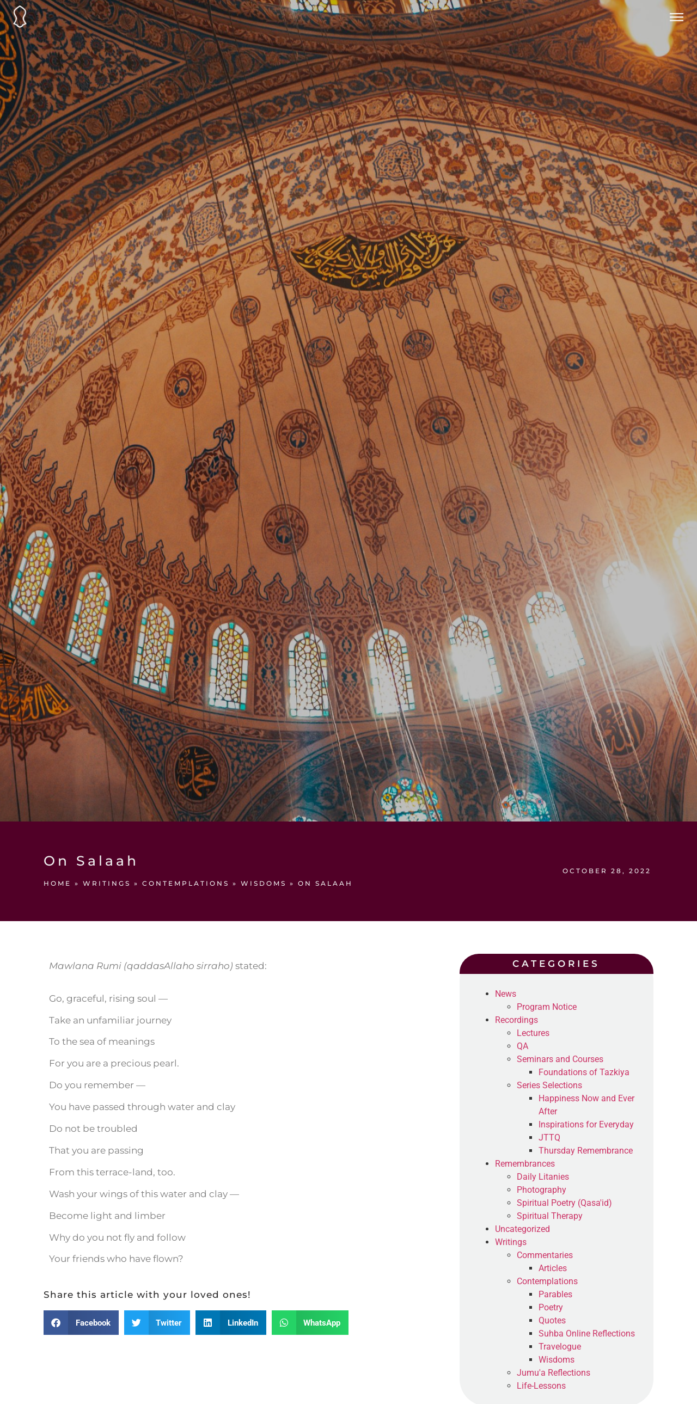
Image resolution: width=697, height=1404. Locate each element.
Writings (107, 883)
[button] (81, 1322)
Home (57, 883)
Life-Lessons (541, 1386)
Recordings (516, 1020)
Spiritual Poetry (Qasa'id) (564, 1203)
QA (522, 1046)
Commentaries (545, 1255)
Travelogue (560, 1346)
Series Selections (549, 1085)
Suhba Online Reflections (587, 1333)
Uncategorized (522, 1229)
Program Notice (547, 1007)
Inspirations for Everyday (586, 1124)
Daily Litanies (543, 1177)
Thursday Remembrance (586, 1150)
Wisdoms (263, 883)
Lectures (533, 1033)
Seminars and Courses (560, 1059)
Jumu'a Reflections (553, 1373)
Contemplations (185, 883)
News (505, 994)
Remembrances (525, 1163)
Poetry (551, 1307)
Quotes (552, 1320)
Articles (553, 1268)
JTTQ (549, 1137)
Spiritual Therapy (550, 1216)
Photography (541, 1190)
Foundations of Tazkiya (584, 1072)
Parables (555, 1294)
